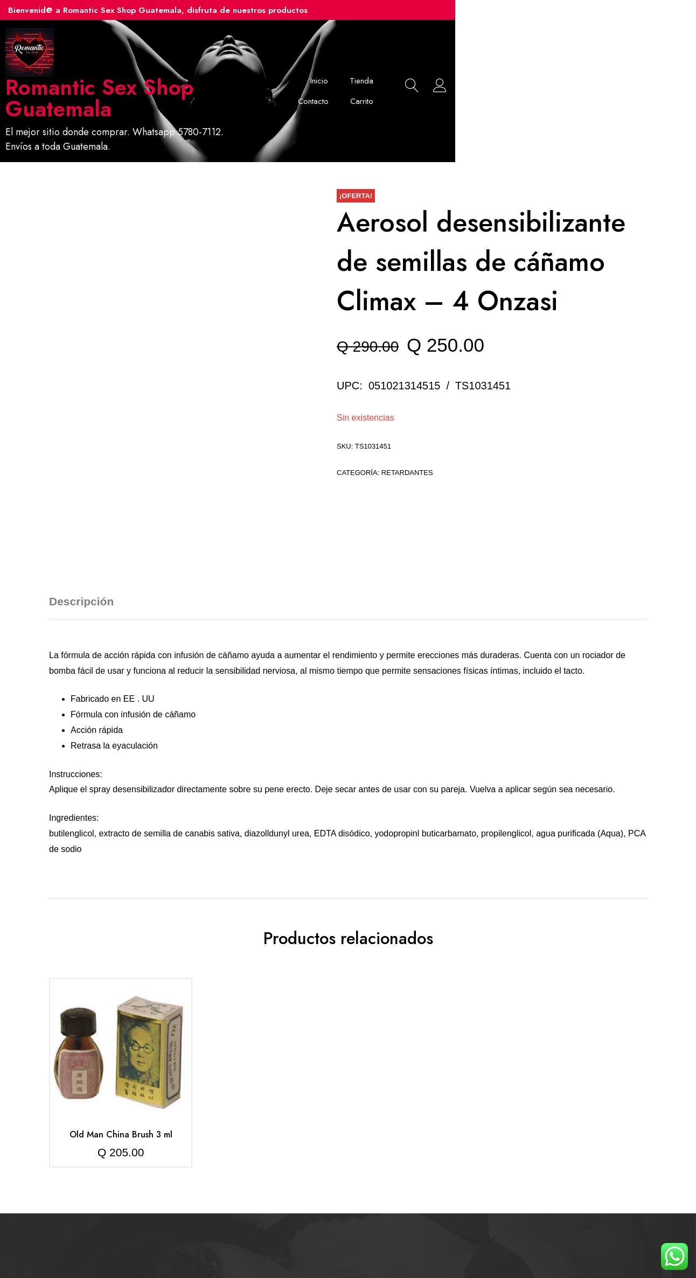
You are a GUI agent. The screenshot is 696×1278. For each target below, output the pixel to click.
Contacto (492, 73)
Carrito (541, 73)
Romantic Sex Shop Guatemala (196, 87)
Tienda (444, 73)
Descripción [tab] (81, 565)
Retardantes (407, 436)
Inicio (401, 73)
